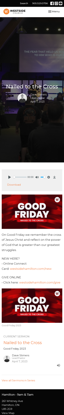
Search (24, 3)
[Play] (9, 177)
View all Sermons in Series (18, 380)
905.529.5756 (40, 3)
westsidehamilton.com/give (39, 282)
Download (14, 184)
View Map (8, 413)
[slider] (20, 177)
